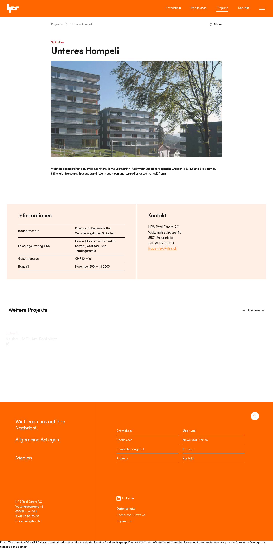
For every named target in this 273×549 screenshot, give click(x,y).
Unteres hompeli (81, 24)
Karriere (188, 449)
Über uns (189, 431)
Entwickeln (124, 431)
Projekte (56, 24)
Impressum (124, 521)
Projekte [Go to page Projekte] (222, 8)
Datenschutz (125, 509)
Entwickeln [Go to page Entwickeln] (173, 8)
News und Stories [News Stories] (195, 440)
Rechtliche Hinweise (130, 515)
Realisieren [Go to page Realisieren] (199, 8)
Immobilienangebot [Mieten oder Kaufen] (130, 449)
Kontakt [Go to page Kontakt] (243, 8)
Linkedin (125, 498)
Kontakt (188, 458)
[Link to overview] (253, 310)
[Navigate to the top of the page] (255, 416)
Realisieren (124, 440)
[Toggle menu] (262, 8)
